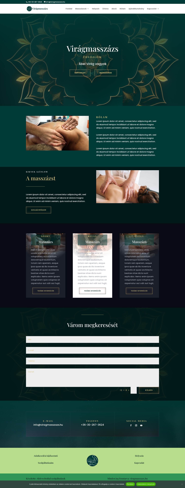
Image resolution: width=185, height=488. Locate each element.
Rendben (130, 484)
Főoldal (69, 9)
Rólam (123, 9)
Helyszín (95, 9)
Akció (114, 9)
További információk (45, 291)
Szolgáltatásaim (38, 210)
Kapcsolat (152, 9)
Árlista (105, 9)
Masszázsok (80, 9)
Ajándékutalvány (136, 9)
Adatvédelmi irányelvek (145, 484)
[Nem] (182, 484)
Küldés (149, 390)
